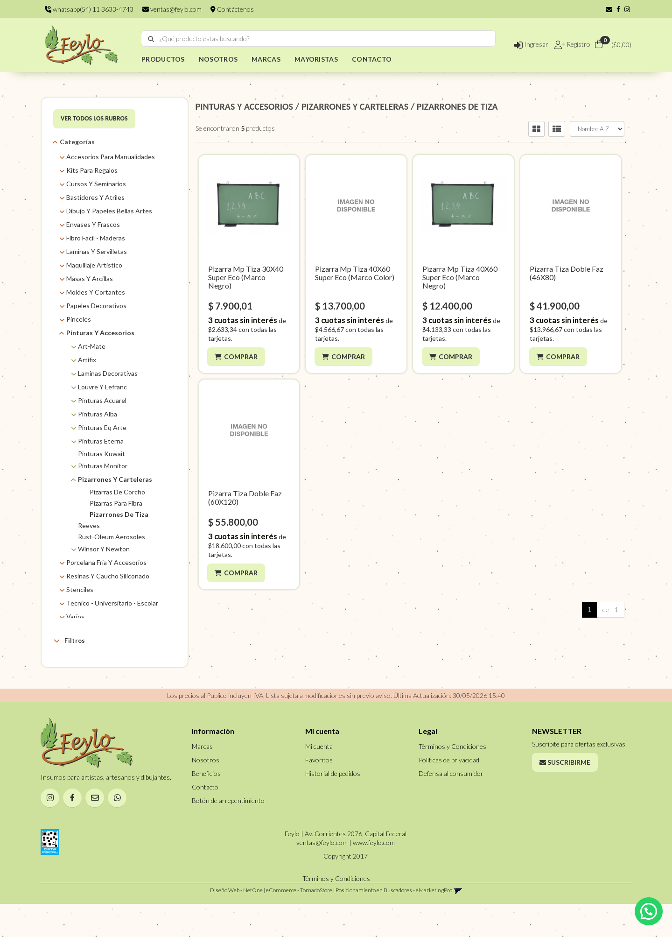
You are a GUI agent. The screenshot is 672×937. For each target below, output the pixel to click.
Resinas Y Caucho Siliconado (107, 576)
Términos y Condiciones (452, 779)
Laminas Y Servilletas (96, 251)
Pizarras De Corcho (117, 492)
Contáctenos (232, 9)
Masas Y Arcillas (89, 278)
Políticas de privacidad (449, 792)
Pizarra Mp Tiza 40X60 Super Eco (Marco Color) (354, 273)
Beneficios (206, 806)
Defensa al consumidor (451, 806)
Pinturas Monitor (102, 466)
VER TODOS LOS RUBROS (94, 118)
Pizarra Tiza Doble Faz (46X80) (566, 273)
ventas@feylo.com (172, 9)
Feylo (85, 677)
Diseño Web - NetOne (236, 923)
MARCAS (266, 59)
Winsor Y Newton (104, 549)
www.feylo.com (374, 876)
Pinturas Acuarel (102, 400)
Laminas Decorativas (108, 373)
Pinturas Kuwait (101, 454)
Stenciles (79, 589)
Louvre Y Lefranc (102, 387)
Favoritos (319, 792)
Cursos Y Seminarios (96, 184)
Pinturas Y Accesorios (100, 333)
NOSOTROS (218, 59)
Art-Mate (91, 346)
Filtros (69, 640)
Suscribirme (564, 795)
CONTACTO (372, 59)
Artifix (87, 360)
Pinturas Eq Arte (102, 427)
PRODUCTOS (163, 59)
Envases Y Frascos (93, 224)
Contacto (205, 820)
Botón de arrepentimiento (228, 833)
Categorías (77, 142)
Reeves (89, 525)
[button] (609, 9)
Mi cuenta (319, 779)
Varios (75, 616)
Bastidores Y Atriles (95, 197)
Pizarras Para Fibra (116, 503)
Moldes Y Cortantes (95, 292)
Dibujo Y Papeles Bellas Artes (109, 211)
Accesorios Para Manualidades (110, 157)
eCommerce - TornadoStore (299, 923)
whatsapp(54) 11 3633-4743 (89, 9)
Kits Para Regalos (92, 170)
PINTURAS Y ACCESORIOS (245, 106)
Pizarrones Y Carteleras (115, 479)
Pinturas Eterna (101, 441)
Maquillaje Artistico (94, 265)
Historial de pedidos (332, 806)
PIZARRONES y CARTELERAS (354, 106)
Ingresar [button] (531, 44)
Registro (577, 44)
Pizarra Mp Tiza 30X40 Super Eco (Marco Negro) (245, 277)
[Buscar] (151, 38)
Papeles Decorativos (96, 306)
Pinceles (78, 319)
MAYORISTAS (316, 59)
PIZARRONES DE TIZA (457, 106)
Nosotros (205, 792)
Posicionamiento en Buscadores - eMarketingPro (394, 923)
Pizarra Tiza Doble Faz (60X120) (245, 497)
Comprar (242, 356)
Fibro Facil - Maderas (95, 238)
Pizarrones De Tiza (119, 514)
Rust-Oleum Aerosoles (111, 537)
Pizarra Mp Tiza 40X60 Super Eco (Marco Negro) (459, 277)
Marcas (75, 662)
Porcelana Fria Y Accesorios (106, 562)
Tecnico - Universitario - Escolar (112, 603)
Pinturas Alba (97, 414)
